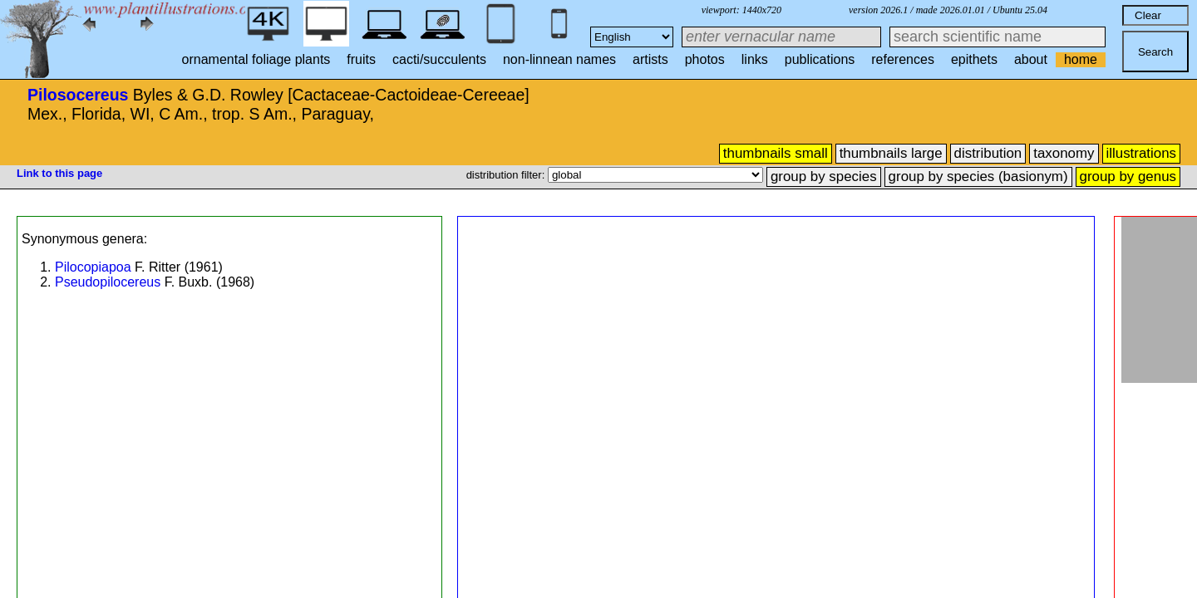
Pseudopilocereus (107, 282)
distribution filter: (507, 175)
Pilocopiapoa (93, 267)
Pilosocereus (77, 95)
